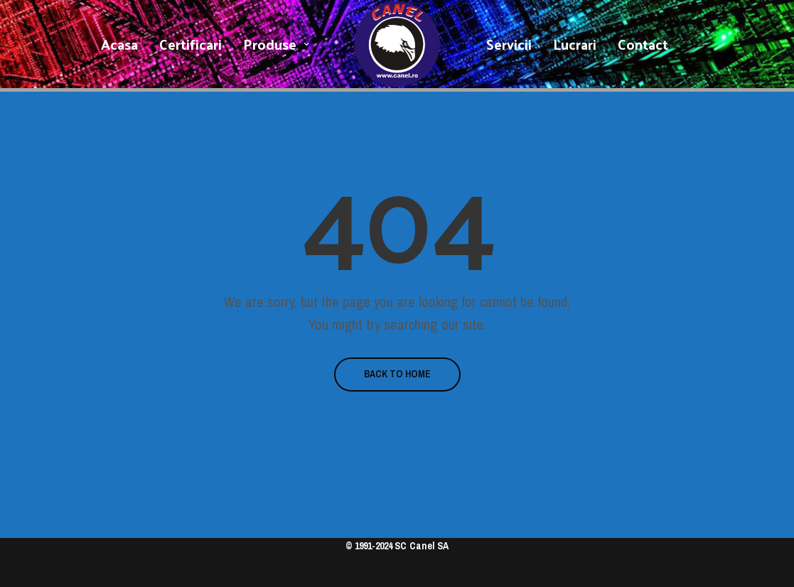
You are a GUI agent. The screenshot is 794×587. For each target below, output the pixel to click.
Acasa (119, 44)
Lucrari (574, 44)
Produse (269, 44)
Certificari (190, 44)
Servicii (509, 44)
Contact (643, 44)
